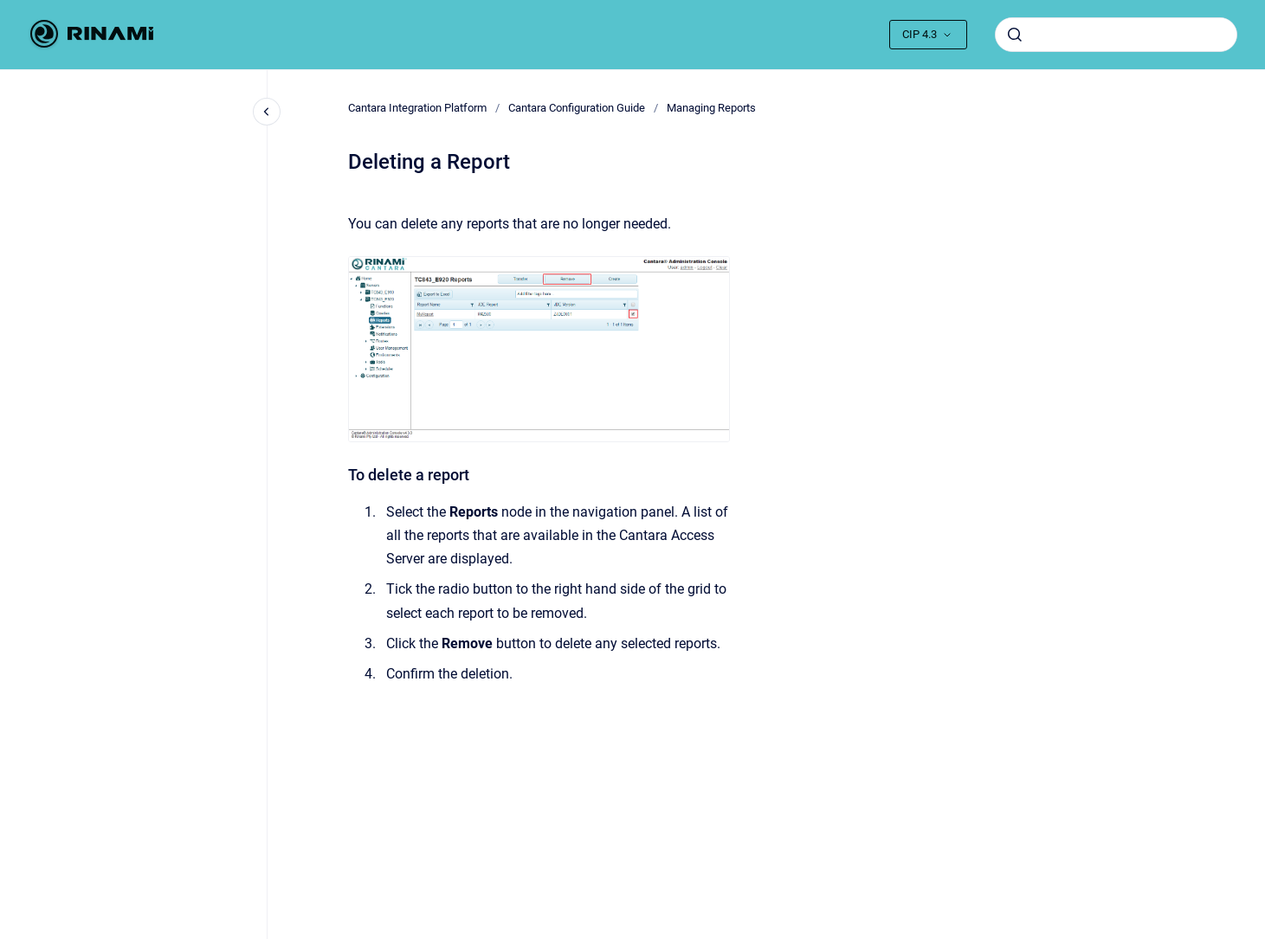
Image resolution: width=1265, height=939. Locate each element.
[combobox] (1116, 34)
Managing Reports (711, 107)
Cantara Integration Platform (417, 107)
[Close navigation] (267, 111)
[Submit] (1015, 34)
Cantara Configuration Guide (576, 107)
